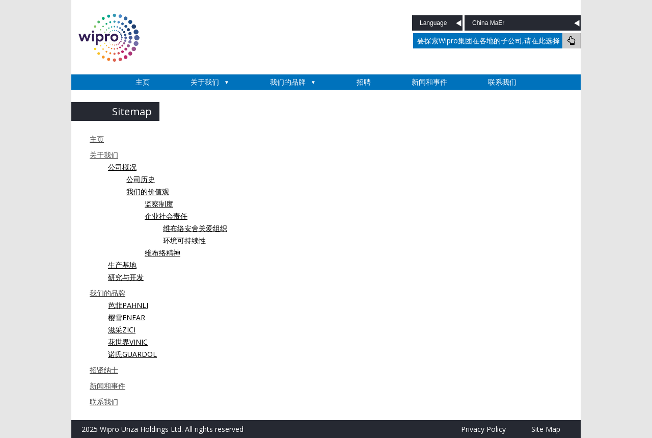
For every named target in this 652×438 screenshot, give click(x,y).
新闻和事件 (429, 82)
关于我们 (205, 82)
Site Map (545, 429)
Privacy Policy (483, 429)
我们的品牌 (288, 82)
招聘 (364, 82)
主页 (142, 82)
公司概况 (122, 167)
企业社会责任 (166, 216)
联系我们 (502, 82)
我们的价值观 (147, 191)
